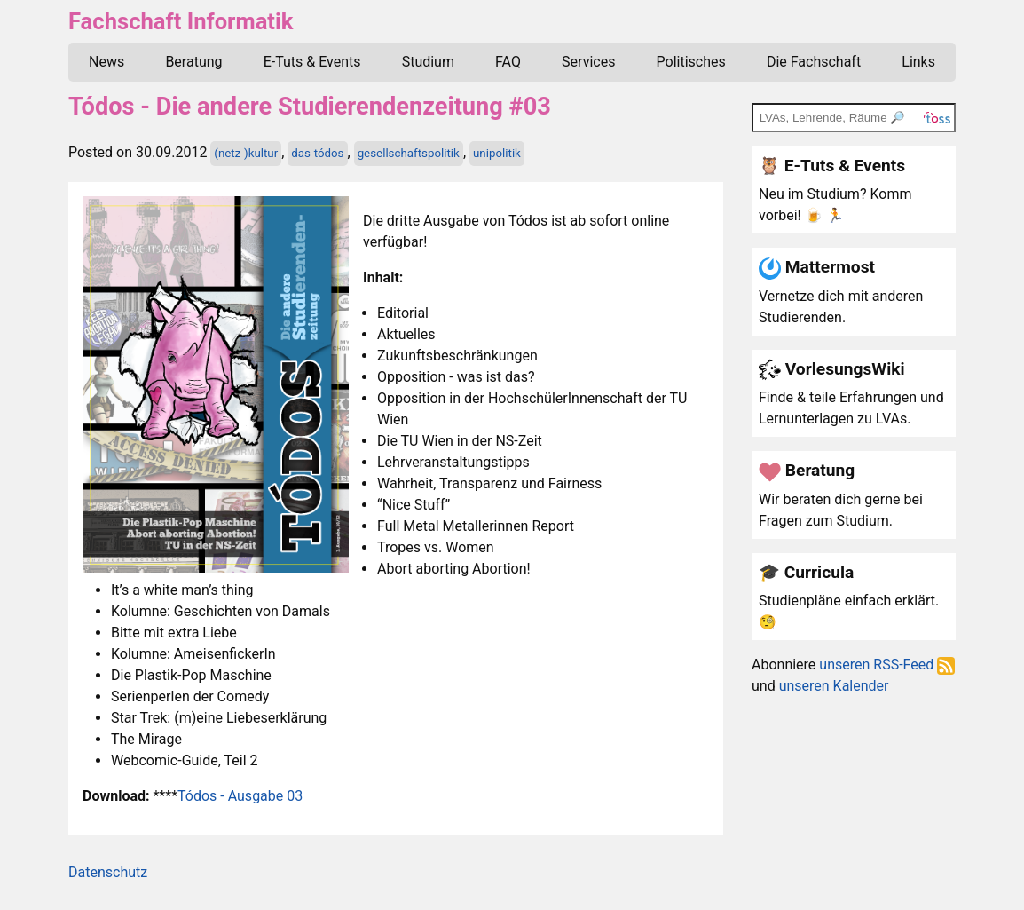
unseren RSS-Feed (887, 664)
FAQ (508, 61)
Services (588, 61)
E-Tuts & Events (312, 61)
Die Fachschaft (814, 61)
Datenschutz (107, 872)
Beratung (193, 61)
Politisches (691, 61)
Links (918, 61)
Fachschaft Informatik (180, 21)
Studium (428, 61)
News (106, 61)
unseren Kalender (834, 685)
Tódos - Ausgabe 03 (240, 795)
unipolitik (497, 153)
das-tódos (317, 153)
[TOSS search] (854, 117)
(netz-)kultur (246, 153)
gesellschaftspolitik (409, 153)
